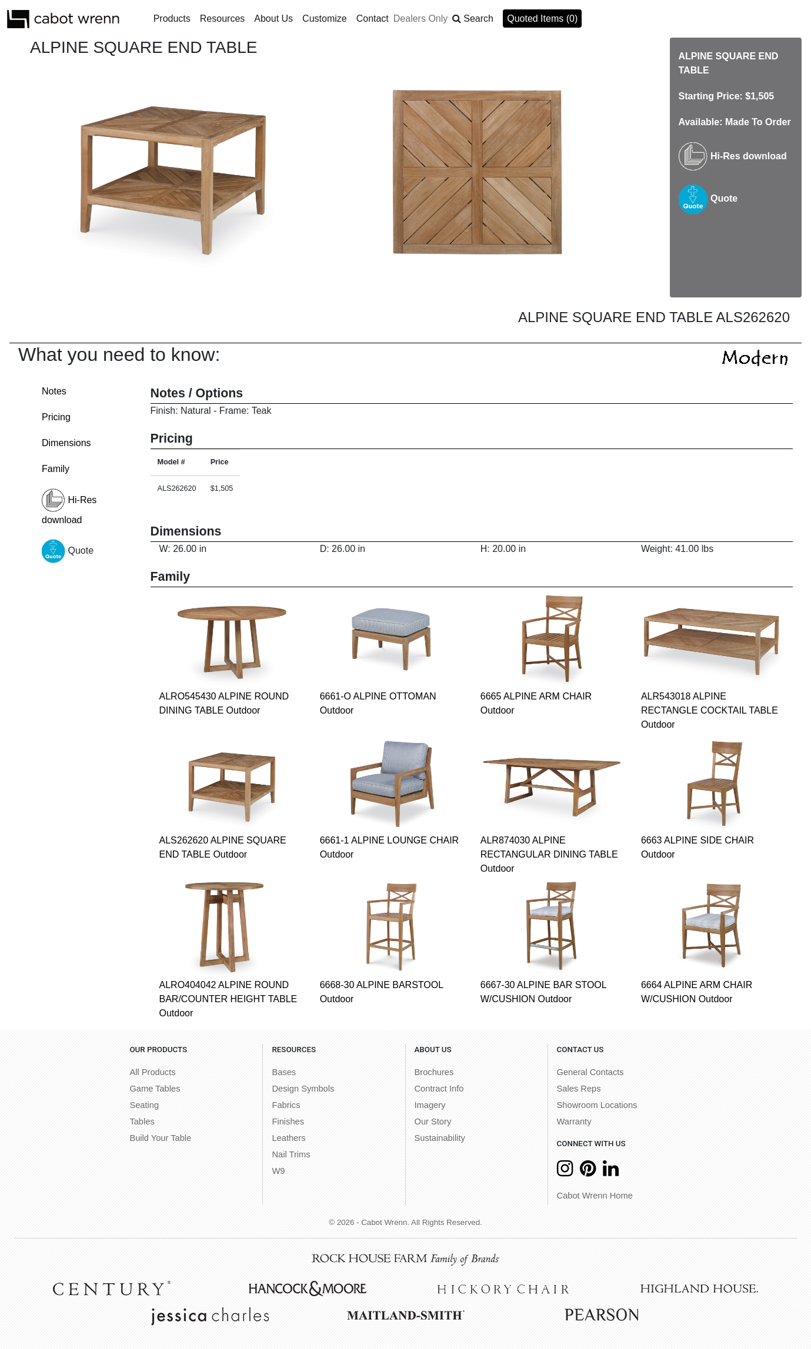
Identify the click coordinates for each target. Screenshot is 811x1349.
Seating (144, 1105)
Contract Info (439, 1088)
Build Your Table (160, 1138)
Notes (54, 391)
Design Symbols (303, 1088)
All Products (152, 1072)
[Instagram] (565, 1172)
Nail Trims (291, 1154)
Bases (284, 1072)
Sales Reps (579, 1088)
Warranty (574, 1121)
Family (55, 469)
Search (478, 19)
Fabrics (286, 1105)
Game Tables (154, 1088)
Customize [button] (324, 19)
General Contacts (590, 1072)
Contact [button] (372, 19)
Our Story (433, 1121)
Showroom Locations (597, 1105)
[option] (170, 171)
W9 (278, 1171)
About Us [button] (273, 19)
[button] (473, 19)
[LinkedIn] (611, 1172)
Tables (141, 1121)
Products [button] (172, 19)
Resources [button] (222, 19)
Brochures (434, 1072)
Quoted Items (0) (542, 19)
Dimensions (66, 443)
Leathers (288, 1138)
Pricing (56, 417)
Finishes (288, 1121)
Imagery (430, 1105)
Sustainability (440, 1138)
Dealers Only (420, 19)
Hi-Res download (733, 156)
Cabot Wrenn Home (595, 1195)
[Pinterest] (588, 1172)
